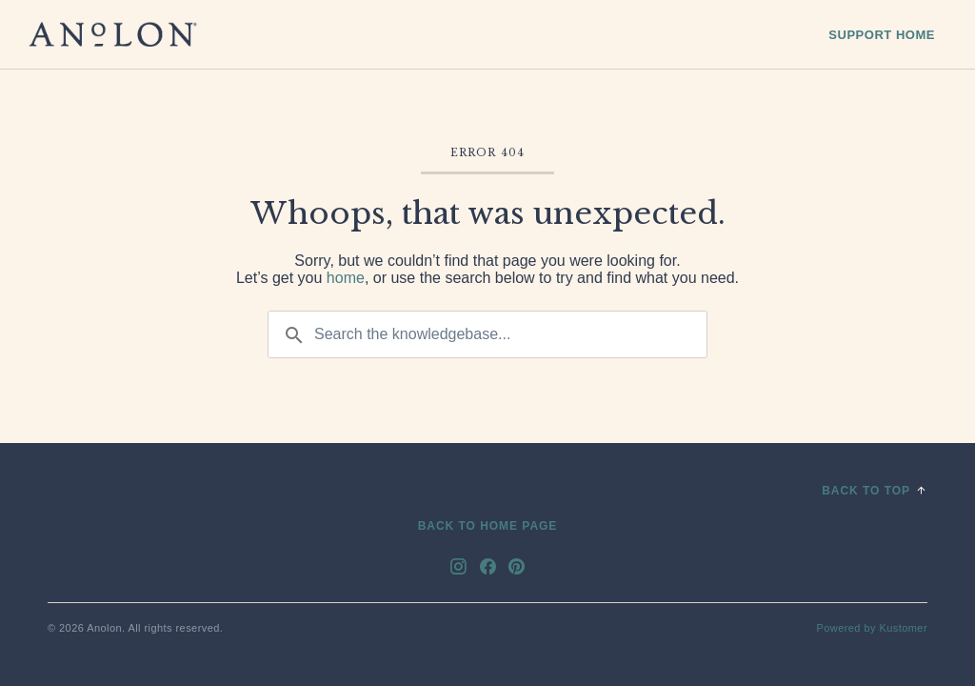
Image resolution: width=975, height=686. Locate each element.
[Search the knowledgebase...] (487, 334)
